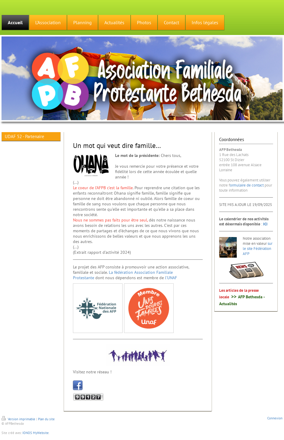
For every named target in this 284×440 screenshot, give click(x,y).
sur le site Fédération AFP (257, 248)
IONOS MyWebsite (35, 433)
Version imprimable (18, 419)
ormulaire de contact (247, 185)
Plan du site (46, 419)
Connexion (275, 418)
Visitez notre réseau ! (92, 372)
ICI (265, 224)
